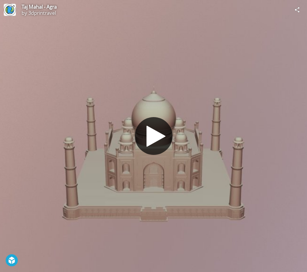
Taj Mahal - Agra (39, 6)
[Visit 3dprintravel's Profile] (10, 10)
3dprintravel (42, 12)
